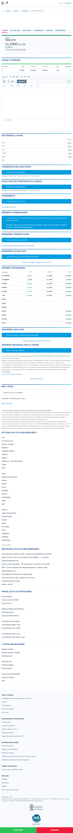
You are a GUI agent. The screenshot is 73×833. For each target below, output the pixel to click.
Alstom (4, 484)
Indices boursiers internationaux (13, 609)
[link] (16, 698)
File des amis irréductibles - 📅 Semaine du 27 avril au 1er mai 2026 (26, 564)
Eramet (4, 480)
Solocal (4, 494)
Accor (4, 530)
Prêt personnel (7, 668)
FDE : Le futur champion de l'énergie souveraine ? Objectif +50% (24, 567)
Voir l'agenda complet (9, 207)
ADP (3, 504)
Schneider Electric (8, 451)
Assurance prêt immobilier (11, 674)
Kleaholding (6, 540)
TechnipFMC (6, 497)
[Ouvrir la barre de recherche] (60, 3)
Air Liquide (5, 527)
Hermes (4, 510)
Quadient (5, 490)
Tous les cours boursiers (10, 600)
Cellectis (5, 454)
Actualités (15, 30)
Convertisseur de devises (10, 621)
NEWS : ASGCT (7, 584)
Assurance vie (7, 661)
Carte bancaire (7, 656)
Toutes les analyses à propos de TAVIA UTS (36, 341)
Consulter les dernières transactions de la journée (18, 246)
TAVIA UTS (10, 40)
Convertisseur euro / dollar (11, 628)
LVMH (4, 464)
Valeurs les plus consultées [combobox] (13, 392)
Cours (5, 30)
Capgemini (5, 533)
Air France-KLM (7, 441)
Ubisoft (4, 520)
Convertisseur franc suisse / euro (13, 637)
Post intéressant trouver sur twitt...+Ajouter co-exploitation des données (27, 554)
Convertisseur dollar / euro (11, 625)
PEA (3, 681)
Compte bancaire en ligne (11, 652)
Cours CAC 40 (7, 603)
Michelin (4, 448)
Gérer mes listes (7, 403)
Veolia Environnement (9, 477)
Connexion (67, 3)
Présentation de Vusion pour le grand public (17, 574)
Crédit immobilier (8, 665)
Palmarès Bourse (8, 612)
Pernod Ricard (7, 516)
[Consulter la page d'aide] (62, 3)
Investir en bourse (8, 677)
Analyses (26, 30)
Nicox (4, 468)
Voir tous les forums (36, 379)
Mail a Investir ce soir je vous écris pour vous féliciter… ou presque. (25, 557)
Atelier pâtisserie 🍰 (9, 571)
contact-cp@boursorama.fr (23, 227)
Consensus (38, 30)
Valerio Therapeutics (9, 513)
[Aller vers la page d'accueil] (6, 3)
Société (49, 30)
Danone (4, 458)
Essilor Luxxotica (8, 444)
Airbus (4, 523)
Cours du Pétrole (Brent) (10, 616)
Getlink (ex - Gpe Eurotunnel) (12, 461)
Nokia (4, 474)
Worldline (5, 537)
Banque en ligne (7, 649)
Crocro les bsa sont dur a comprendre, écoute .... (19, 578)
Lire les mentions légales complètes (12, 374)
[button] (2, 3)
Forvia (4, 487)
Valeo (4, 501)
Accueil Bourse (7, 596)
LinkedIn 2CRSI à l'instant (11, 581)
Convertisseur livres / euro (11, 634)
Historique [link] (60, 30)
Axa (3, 437)
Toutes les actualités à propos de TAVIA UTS (36, 262)
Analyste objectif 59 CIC (10, 561)
